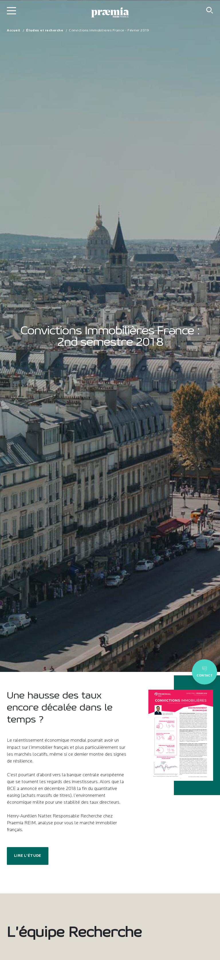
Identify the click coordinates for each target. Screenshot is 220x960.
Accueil (13, 30)
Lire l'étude (27, 856)
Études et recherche (44, 30)
